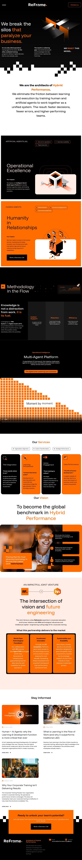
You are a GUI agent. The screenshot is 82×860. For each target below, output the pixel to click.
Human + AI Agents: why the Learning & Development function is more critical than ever (19, 734)
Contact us (75, 5)
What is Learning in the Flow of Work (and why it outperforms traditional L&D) (59, 734)
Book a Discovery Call (17, 257)
